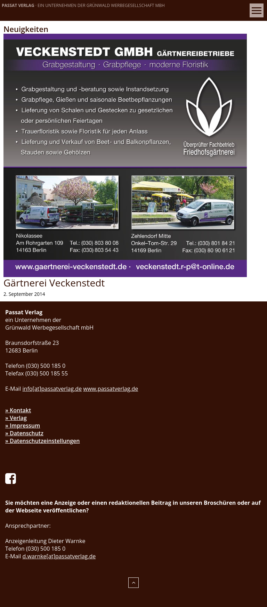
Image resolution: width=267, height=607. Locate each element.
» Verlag (16, 418)
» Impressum (22, 425)
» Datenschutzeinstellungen (42, 441)
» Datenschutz (24, 433)
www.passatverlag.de (110, 388)
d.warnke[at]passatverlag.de (59, 556)
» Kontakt (18, 410)
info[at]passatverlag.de (52, 388)
